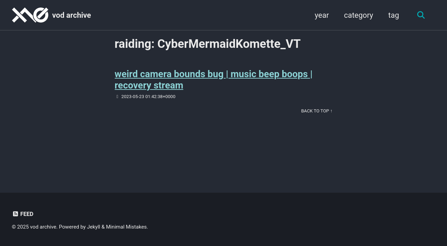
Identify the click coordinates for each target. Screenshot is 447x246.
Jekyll (93, 227)
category (358, 15)
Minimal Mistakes (126, 227)
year (322, 15)
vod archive (71, 15)
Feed (23, 214)
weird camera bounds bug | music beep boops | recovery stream (214, 79)
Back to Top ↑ (316, 110)
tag (393, 15)
